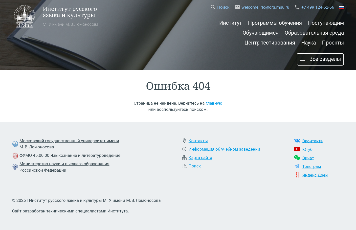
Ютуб (307, 149)
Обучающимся (260, 33)
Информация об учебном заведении (224, 149)
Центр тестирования (270, 43)
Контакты (198, 140)
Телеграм (311, 166)
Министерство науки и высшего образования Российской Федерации (65, 167)
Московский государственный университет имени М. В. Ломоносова (69, 144)
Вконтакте (312, 140)
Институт (230, 23)
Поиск (195, 165)
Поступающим (326, 23)
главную (214, 103)
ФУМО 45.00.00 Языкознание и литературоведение (70, 155)
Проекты (333, 43)
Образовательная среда (314, 33)
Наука (308, 43)
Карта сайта (200, 157)
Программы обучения (275, 23)
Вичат (308, 157)
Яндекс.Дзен (315, 174)
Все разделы (320, 59)
